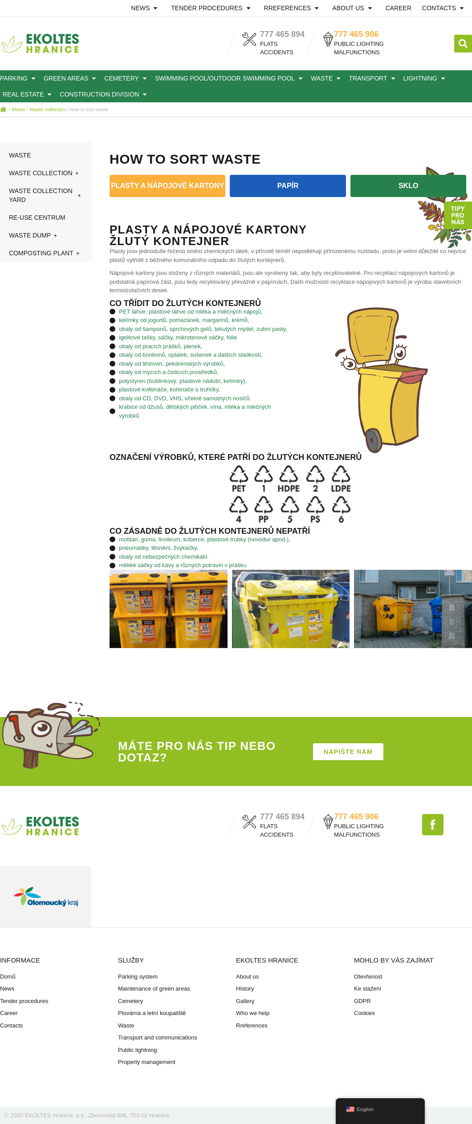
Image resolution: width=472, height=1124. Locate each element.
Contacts (444, 8)
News (145, 8)
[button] (463, 43)
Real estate (28, 94)
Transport (373, 78)
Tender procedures (212, 8)
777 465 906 (356, 34)
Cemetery (127, 78)
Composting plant (45, 253)
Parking (19, 78)
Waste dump (34, 235)
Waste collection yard (46, 195)
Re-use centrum (37, 217)
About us (353, 8)
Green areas (71, 78)
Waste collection (47, 109)
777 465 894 (282, 34)
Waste (327, 78)
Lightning (425, 78)
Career (398, 8)
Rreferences (293, 8)
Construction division (105, 94)
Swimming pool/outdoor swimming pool (230, 78)
